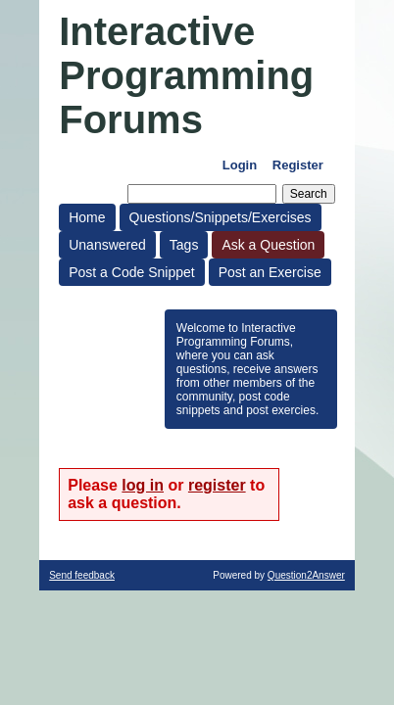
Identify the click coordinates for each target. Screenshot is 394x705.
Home (87, 217)
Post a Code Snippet (131, 272)
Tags (184, 245)
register (217, 485)
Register (297, 165)
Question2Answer (306, 575)
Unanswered (107, 245)
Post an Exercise (270, 272)
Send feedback (82, 575)
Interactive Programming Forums (186, 75)
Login (239, 165)
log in (143, 485)
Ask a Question (268, 245)
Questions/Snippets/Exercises (220, 217)
